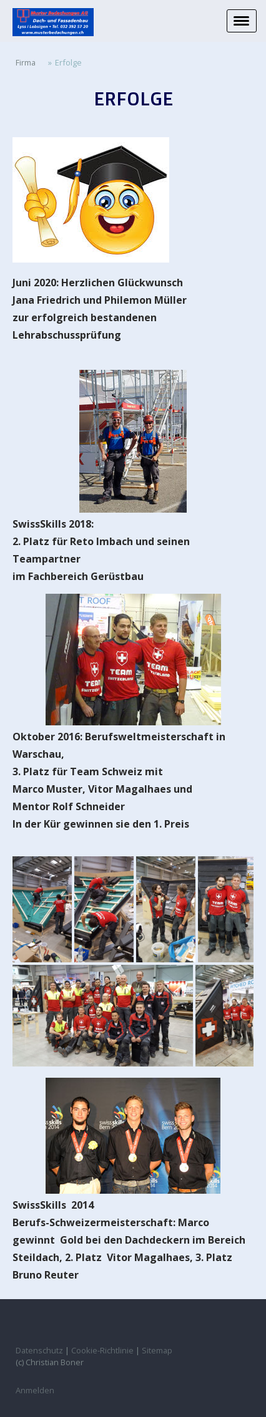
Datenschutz (39, 1350)
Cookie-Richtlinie (102, 1350)
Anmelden (35, 1390)
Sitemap (157, 1350)
